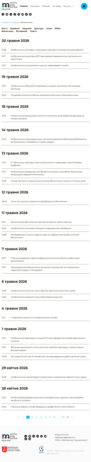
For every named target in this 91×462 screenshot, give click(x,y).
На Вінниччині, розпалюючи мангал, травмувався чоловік (40, 65)
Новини (24, 6)
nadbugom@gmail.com (65, 437)
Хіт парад (57, 6)
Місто (4, 28)
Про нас (67, 6)
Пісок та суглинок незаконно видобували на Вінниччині (39, 201)
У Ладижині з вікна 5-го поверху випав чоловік (34, 317)
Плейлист (46, 6)
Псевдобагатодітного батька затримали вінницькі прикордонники (44, 95)
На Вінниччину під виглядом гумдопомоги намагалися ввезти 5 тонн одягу (48, 377)
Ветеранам (21, 31)
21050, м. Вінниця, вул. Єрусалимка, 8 (71, 440)
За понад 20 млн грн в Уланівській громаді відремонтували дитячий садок (48, 356)
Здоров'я (27, 28)
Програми (35, 6)
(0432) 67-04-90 (61, 435)
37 (63, 417)
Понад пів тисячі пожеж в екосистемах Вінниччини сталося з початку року (48, 181)
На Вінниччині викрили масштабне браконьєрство (36, 297)
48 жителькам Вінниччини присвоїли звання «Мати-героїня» (41, 222)
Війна (57, 28)
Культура (38, 28)
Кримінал (15, 28)
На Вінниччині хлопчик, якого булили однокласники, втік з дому (43, 291)
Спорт (49, 28)
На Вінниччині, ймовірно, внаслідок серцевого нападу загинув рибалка (47, 50)
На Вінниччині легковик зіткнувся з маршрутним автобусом (41, 228)
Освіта (33, 31)
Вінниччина (27, 22)
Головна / (6, 22)
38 (67, 417)
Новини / (16, 22)
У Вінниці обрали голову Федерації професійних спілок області (43, 407)
